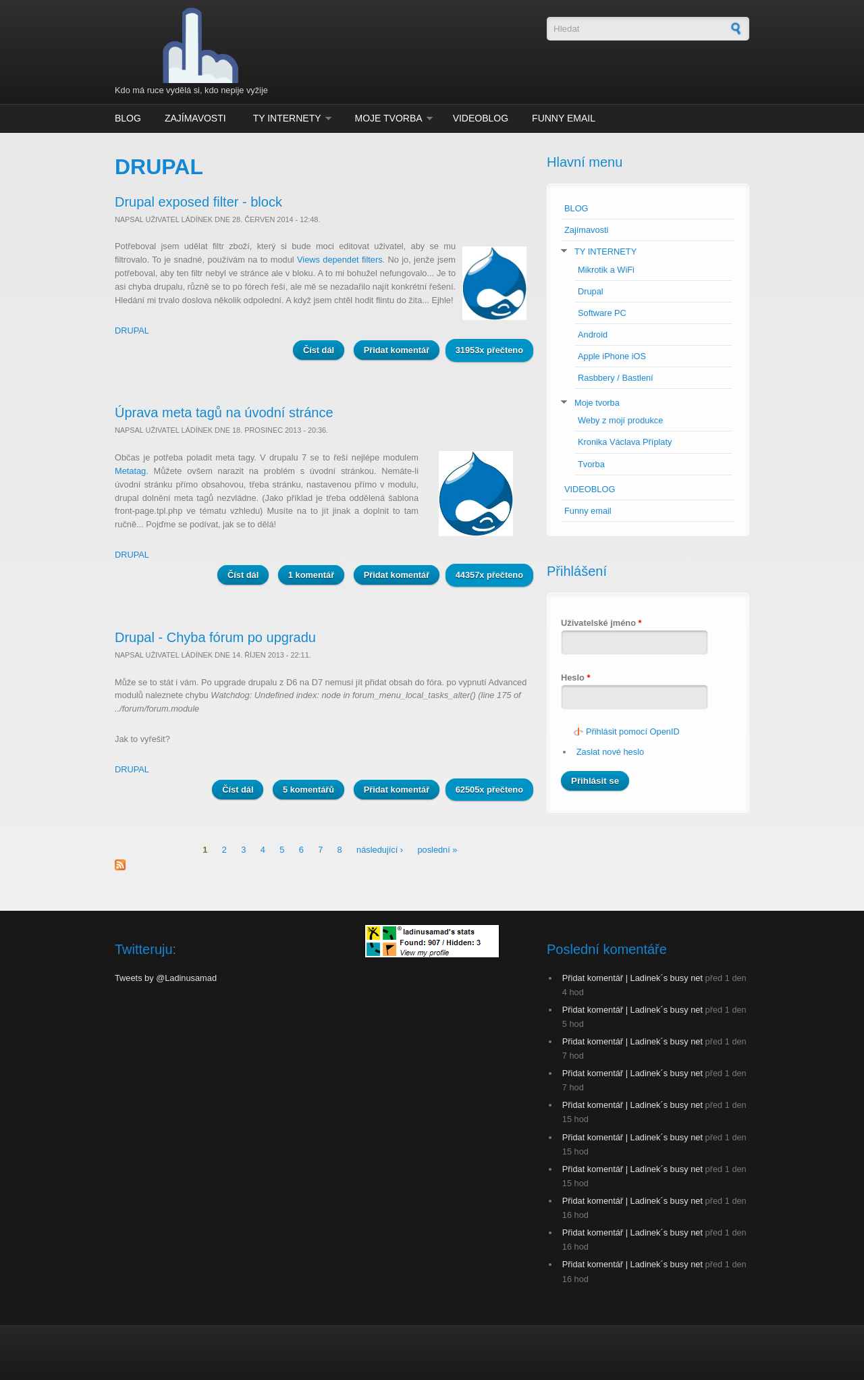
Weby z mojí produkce (620, 420)
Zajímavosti (195, 118)
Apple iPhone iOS (612, 356)
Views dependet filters (340, 260)
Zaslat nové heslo (610, 752)
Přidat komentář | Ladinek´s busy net (632, 978)
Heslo (575, 677)
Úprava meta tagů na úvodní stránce (224, 412)
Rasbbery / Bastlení (615, 378)
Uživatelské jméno (601, 623)
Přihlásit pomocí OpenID (633, 731)
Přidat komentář (396, 350)
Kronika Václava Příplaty (625, 442)
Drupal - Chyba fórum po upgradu (215, 637)
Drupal (590, 291)
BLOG (128, 118)
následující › (379, 850)
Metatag (130, 471)
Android (593, 334)
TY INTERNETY (287, 118)
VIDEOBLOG (480, 118)
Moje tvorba (389, 118)
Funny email (563, 118)
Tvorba (591, 464)
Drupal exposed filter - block (198, 201)
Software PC (602, 313)
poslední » (437, 850)
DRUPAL (132, 330)
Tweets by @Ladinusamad (166, 978)
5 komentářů (308, 790)
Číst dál (323, 349)
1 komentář (311, 575)
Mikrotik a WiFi (606, 270)
